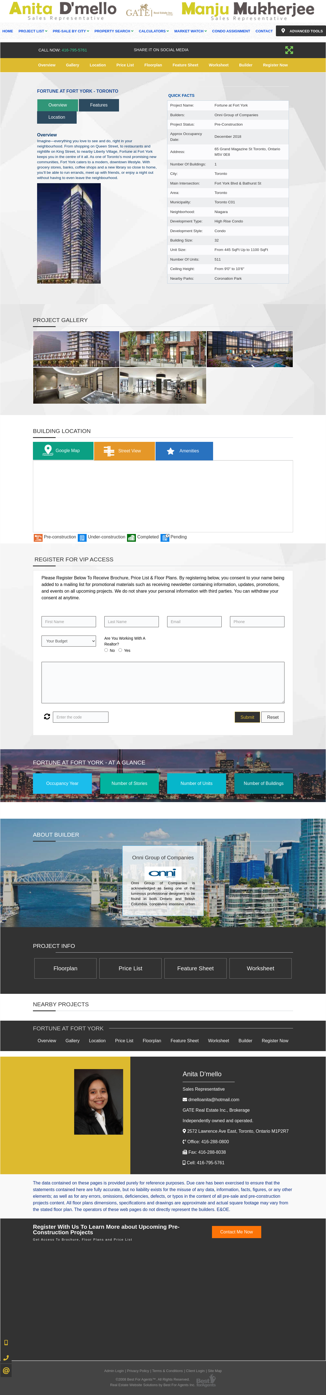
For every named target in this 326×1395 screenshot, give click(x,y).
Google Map (60, 451)
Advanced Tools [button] (301, 30)
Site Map (215, 1371)
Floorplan (153, 65)
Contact (264, 31)
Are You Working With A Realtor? (124, 641)
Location (98, 65)
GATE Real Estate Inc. (216, 1110)
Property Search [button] (113, 31)
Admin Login (114, 1371)
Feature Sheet (185, 65)
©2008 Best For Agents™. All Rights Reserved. (153, 1379)
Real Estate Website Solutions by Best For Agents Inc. (152, 1385)
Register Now (275, 65)
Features (99, 105)
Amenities (181, 451)
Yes (127, 650)
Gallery (72, 65)
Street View (121, 451)
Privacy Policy (138, 1371)
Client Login (195, 1371)
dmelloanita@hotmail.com (213, 1099)
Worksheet (219, 65)
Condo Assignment (231, 31)
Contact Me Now (236, 1232)
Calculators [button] (154, 31)
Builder (245, 65)
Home (7, 31)
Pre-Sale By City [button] (71, 31)
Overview (46, 65)
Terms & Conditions (167, 1371)
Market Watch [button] (190, 31)
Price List (125, 65)
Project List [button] (33, 31)
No (112, 650)
